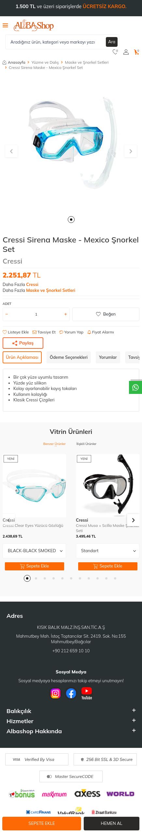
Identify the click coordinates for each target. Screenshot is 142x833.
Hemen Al (111, 823)
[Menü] (5, 25)
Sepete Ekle (42, 823)
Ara (111, 41)
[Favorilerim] (115, 52)
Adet (7, 304)
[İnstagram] (55, 693)
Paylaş (23, 343)
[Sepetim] (136, 52)
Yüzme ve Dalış (45, 62)
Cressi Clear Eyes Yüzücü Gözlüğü (33, 525)
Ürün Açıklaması (22, 357)
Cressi (12, 261)
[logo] (33, 25)
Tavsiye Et (44, 332)
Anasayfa (14, 62)
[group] (71, 143)
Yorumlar (108, 357)
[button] (71, 219)
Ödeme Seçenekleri (69, 357)
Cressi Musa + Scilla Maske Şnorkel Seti (107, 528)
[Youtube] (86, 693)
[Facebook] (71, 693)
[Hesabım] (126, 52)
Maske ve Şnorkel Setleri (86, 62)
